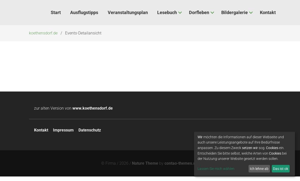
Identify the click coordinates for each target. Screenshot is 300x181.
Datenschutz (89, 130)
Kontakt (41, 130)
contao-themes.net (182, 163)
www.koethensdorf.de (92, 108)
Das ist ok (280, 168)
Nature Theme (145, 163)
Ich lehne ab (259, 168)
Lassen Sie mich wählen (216, 169)
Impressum (63, 130)
